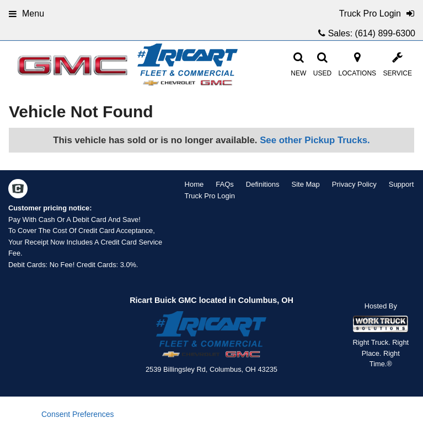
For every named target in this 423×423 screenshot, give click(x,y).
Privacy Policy (354, 184)
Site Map (305, 184)
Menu (26, 13)
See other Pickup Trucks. (315, 140)
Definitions (263, 184)
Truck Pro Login (210, 196)
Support (401, 184)
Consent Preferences (77, 414)
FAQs (225, 184)
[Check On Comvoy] (18, 190)
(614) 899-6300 (385, 33)
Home (194, 184)
